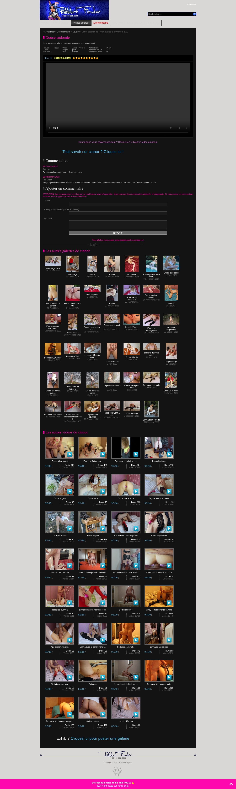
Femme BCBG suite (53, 357)
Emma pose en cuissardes (53, 326)
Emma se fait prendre (92, 460)
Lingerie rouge (171, 361)
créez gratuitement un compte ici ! (129, 240)
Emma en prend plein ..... (125, 460)
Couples (76, 32)
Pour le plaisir (92, 294)
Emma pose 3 (73, 332)
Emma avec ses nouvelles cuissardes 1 (72, 416)
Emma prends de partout (52, 304)
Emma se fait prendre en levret (92, 572)
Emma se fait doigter (159, 646)
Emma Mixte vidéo (59, 460)
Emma (92, 274)
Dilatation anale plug (59, 683)
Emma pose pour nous (131, 386)
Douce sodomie (125, 609)
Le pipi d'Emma (59, 535)
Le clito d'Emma (125, 720)
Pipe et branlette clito (59, 646)
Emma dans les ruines (92, 391)
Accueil (45, 22)
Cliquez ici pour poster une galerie (100, 738)
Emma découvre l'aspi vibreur (125, 572)
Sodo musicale (92, 720)
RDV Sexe (117, 22)
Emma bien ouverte (151, 419)
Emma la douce (159, 460)
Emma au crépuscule (171, 328)
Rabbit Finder (49, 32)
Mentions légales (125, 762)
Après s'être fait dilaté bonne (125, 683)
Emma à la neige (171, 390)
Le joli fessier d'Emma (92, 415)
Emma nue (132, 274)
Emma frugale (59, 497)
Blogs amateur (134, 22)
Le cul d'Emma (131, 326)
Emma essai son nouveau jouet (92, 609)
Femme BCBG (72, 355)
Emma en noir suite (151, 384)
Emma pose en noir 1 (112, 325)
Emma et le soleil (171, 272)
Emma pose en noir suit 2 (92, 327)
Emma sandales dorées (151, 295)
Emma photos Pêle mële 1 (151, 275)
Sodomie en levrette (125, 646)
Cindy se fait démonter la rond (159, 609)
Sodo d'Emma (131, 413)
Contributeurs (153, 22)
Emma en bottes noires (53, 391)
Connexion (191, 4)
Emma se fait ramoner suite (159, 683)
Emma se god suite (159, 535)
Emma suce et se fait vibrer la (92, 646)
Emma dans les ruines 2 (72, 387)
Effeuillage (72, 274)
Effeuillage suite (53, 268)
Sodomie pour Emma (59, 572)
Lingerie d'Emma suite (151, 353)
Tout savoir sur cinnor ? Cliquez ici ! (92, 151)
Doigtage (92, 683)
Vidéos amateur (81, 22)
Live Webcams (100, 22)
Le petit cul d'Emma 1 (111, 386)
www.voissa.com (107, 142)
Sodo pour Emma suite (112, 413)
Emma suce (92, 497)
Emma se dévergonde (151, 328)
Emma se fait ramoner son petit (59, 720)
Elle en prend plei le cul (72, 304)
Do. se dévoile (131, 356)
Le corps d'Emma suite (92, 355)
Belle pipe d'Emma (59, 609)
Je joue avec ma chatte (159, 497)
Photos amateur (61, 22)
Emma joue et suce (125, 497)
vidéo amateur (149, 142)
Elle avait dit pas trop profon (125, 535)
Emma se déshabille (53, 414)
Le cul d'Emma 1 (112, 361)
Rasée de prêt (92, 535)
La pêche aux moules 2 (131, 298)
